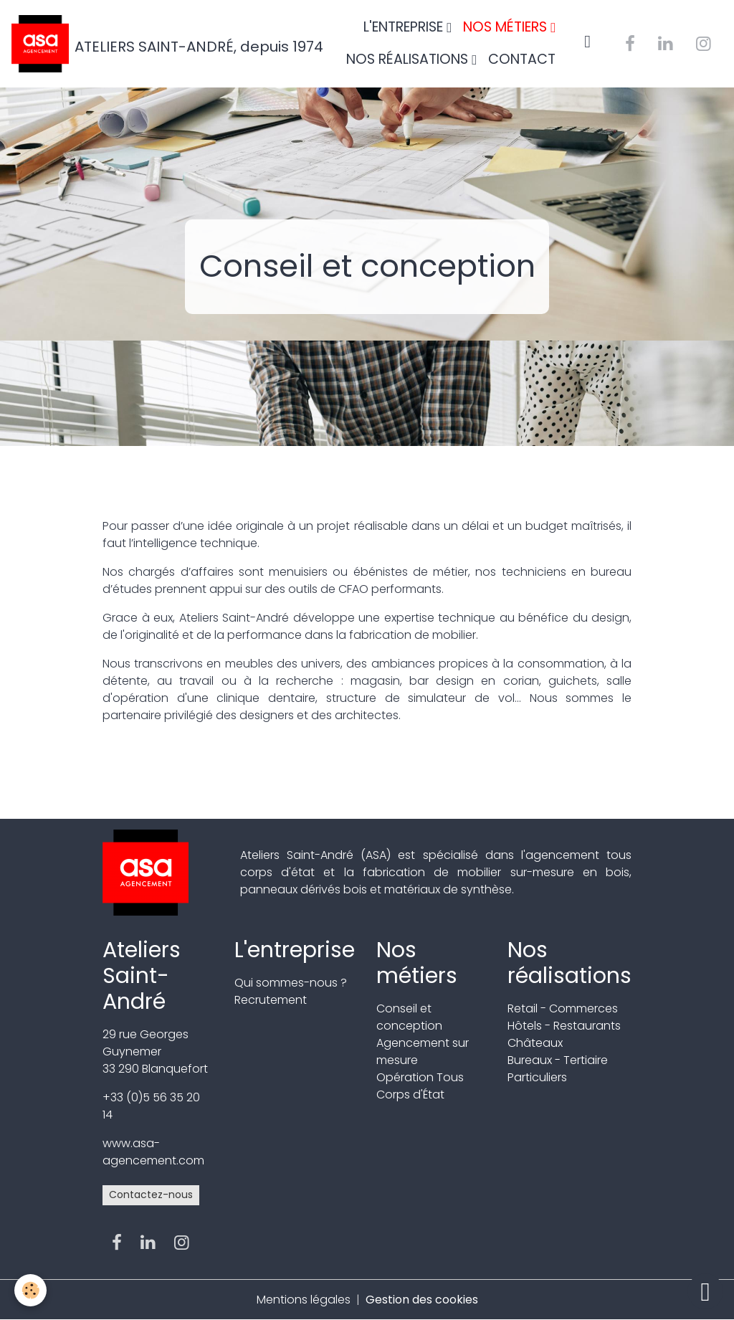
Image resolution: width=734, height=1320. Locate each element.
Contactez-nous (151, 1194)
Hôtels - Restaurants (564, 1025)
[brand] (138, 43)
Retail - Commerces (562, 1008)
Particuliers (537, 1077)
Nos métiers (416, 962)
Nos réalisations (569, 962)
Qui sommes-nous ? (290, 982)
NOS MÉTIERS (506, 27)
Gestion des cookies (422, 1299)
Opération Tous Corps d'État (420, 1086)
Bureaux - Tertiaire (557, 1060)
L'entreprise (294, 949)
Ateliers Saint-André (142, 975)
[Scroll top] (705, 1291)
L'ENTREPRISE (405, 27)
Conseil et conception (409, 1017)
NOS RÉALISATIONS (409, 59)
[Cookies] (30, 1290)
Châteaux (535, 1043)
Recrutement (270, 1000)
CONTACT (522, 59)
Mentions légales (304, 1299)
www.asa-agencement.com (153, 1152)
